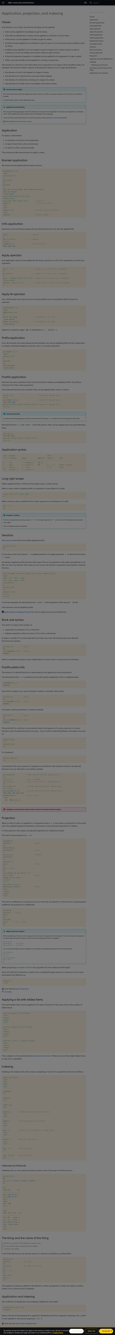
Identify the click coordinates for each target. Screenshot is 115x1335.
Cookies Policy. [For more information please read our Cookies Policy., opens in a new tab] (58, 1333)
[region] (57, 1331)
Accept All (106, 1331)
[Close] (111, 1330)
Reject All (91, 1331)
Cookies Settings (76, 1331)
